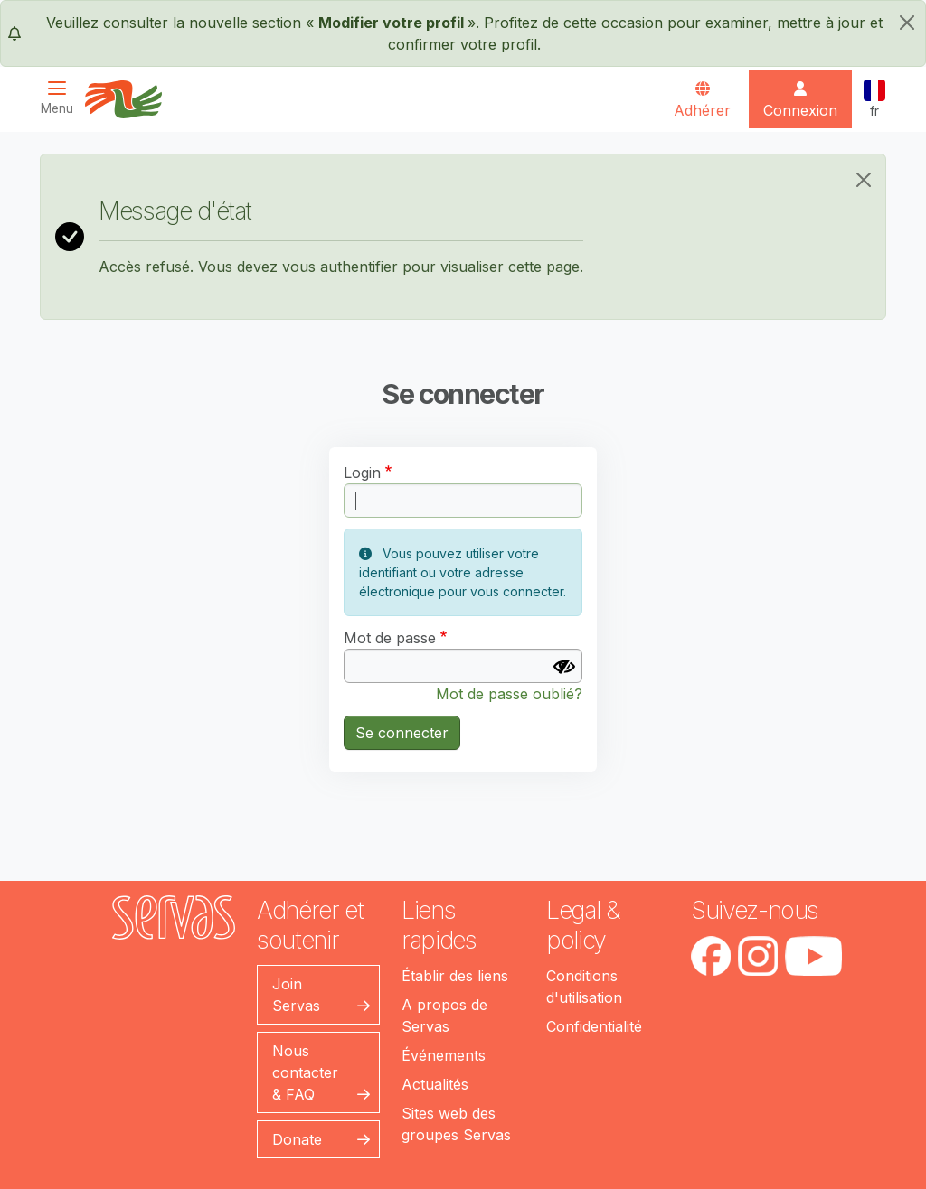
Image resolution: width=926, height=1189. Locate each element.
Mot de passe (390, 638)
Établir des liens (455, 976)
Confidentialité (594, 1026)
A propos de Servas (444, 1015)
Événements (444, 1055)
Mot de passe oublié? (509, 694)
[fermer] (907, 22)
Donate (297, 1139)
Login (362, 472)
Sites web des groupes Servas (456, 1124)
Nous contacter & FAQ (305, 1072)
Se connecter (402, 733)
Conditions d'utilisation (584, 986)
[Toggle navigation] (62, 98)
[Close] (863, 179)
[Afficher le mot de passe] (564, 667)
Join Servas (296, 995)
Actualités (435, 1084)
